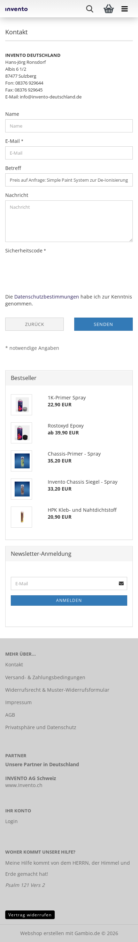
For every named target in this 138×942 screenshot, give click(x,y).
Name (12, 114)
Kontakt (14, 664)
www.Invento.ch (24, 785)
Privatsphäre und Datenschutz (40, 727)
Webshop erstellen (42, 933)
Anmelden (69, 600)
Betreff (13, 168)
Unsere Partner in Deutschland (42, 764)
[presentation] (58, 269)
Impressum (18, 702)
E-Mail (13, 141)
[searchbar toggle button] (94, 8)
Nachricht (16, 195)
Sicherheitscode (24, 250)
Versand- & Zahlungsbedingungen (45, 677)
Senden (103, 324)
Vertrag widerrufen (30, 915)
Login (11, 821)
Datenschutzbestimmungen (46, 296)
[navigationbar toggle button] (129, 8)
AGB (10, 714)
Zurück (34, 324)
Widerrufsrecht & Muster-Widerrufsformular (57, 689)
